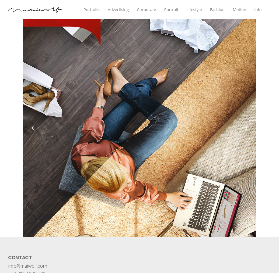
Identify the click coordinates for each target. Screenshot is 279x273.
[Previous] (33, 128)
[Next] (246, 128)
